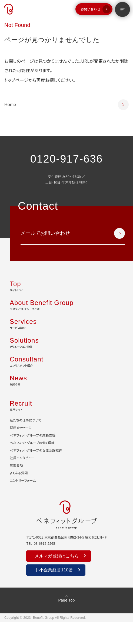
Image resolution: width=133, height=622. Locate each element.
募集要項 (16, 465)
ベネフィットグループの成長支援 (32, 435)
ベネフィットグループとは (66, 304)
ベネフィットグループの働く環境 (32, 442)
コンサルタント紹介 (66, 360)
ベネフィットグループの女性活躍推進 (36, 450)
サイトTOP (66, 285)
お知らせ (66, 379)
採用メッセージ (21, 427)
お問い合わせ (90, 9)
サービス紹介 (66, 323)
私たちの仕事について (25, 420)
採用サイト (66, 405)
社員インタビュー (22, 457)
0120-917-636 (66, 159)
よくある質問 (19, 472)
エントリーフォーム (23, 480)
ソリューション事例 (66, 342)
